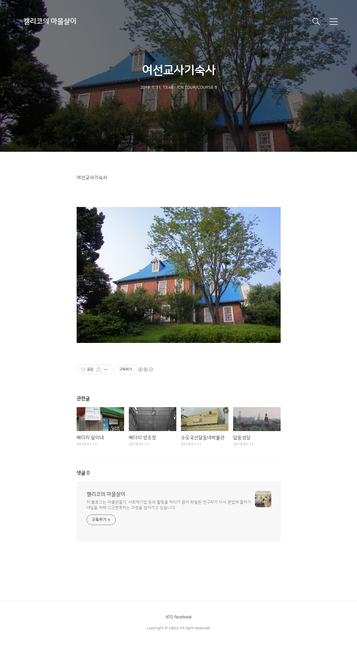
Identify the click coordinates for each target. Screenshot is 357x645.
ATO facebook (179, 617)
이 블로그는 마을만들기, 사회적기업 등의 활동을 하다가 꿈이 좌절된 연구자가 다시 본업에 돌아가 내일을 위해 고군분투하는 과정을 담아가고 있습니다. (169, 505)
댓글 (83, 473)
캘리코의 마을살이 (49, 21)
